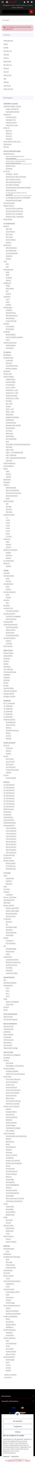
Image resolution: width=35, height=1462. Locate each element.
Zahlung (30, 5)
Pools (7, 1340)
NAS (5, 980)
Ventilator (9, 1149)
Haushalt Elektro (9, 688)
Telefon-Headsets (11, 1122)
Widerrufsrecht (8, 89)
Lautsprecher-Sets (11, 965)
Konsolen (6, 600)
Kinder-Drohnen (11, 1267)
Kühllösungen (8, 307)
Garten (6, 1204)
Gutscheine (7, 1377)
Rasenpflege (9, 1209)
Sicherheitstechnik (11, 1171)
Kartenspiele (10, 1335)
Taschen (8, 736)
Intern (8, 299)
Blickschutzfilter (11, 863)
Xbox (7, 603)
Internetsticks (10, 1114)
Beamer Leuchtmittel (12, 908)
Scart (7, 441)
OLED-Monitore (8, 817)
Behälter (8, 1139)
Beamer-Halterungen (12, 911)
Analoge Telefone (11, 1112)
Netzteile (6, 323)
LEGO (7, 1251)
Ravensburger (10, 1359)
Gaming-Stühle (8, 622)
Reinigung (9, 168)
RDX (7, 504)
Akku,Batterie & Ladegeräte (12, 1055)
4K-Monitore (7, 812)
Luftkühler (9, 310)
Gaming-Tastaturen (10, 592)
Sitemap (6, 82)
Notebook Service (9, 154)
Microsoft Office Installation (14, 208)
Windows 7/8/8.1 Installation (15, 216)
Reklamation (20, 7)
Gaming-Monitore (9, 825)
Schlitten (8, 1300)
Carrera (8, 1365)
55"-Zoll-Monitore (9, 804)
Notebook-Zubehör (9, 719)
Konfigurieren (18, 1426)
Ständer (8, 733)
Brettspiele (9, 1332)
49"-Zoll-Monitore (9, 801)
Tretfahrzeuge (10, 1303)
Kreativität (7, 1273)
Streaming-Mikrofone (12, 635)
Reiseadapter (10, 436)
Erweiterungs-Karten (10, 342)
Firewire (8, 406)
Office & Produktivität (12, 490)
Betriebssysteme (11, 487)
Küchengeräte (10, 1182)
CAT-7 (7, 993)
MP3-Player (7, 902)
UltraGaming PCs (11, 117)
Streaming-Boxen (11, 932)
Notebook (7, 680)
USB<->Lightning (11, 455)
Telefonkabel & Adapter (13, 1128)
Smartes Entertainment (13, 1090)
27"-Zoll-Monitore (9, 787)
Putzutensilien (10, 1168)
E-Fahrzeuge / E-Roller (13, 1292)
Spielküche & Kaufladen (13, 1313)
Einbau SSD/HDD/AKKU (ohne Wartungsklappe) (15, 157)
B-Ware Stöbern (8, 653)
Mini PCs (6, 147)
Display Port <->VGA (12, 393)
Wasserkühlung (10, 313)
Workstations (8, 144)
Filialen (13, 5)
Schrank (8, 1223)
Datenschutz (15, 1456)
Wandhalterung (11, 869)
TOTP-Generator (9, 1040)
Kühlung (8, 727)
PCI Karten (9, 431)
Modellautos (7, 1254)
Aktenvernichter (9, 1026)
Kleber (8, 1144)
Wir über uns (24, 5)
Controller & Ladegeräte (13, 616)
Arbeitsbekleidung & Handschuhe (16, 1136)
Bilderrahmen (10, 1228)
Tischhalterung (10, 866)
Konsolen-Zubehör (9, 613)
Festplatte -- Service (12, 174)
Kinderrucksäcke (11, 1351)
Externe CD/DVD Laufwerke (14, 337)
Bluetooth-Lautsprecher (13, 962)
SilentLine (9, 136)
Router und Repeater (12, 1001)
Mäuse (6, 468)
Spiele (8, 498)
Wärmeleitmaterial (11, 315)
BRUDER (8, 1370)
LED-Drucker (10, 764)
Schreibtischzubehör (12, 611)
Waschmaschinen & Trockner (15, 1198)
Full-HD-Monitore (9, 806)
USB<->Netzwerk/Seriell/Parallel (16, 458)
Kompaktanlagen (11, 949)
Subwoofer (9, 970)
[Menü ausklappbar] (2, 1)
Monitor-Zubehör (9, 860)
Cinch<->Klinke (10, 387)
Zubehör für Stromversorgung (15, 1074)
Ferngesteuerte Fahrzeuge (12, 1257)
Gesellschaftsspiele (10, 1330)
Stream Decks (10, 632)
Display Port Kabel (11, 395)
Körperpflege (10, 1179)
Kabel (7, 471)
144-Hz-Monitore (11, 828)
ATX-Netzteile (10, 326)
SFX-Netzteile (10, 329)
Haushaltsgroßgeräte (12, 1185)
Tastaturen (7, 539)
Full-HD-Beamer (11, 943)
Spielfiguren (9, 1327)
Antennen (9, 921)
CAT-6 (7, 991)
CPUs (5, 261)
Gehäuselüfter (10, 318)
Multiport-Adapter (11, 368)
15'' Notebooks (8, 708)
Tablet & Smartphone (10, 691)
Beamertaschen (11, 916)
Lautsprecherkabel (11, 973)
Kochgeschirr (10, 1158)
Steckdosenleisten (9, 514)
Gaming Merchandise (12, 112)
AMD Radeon (10, 288)
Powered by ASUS (11, 122)
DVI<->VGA (9, 403)
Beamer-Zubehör (9, 905)
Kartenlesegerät (9, 466)
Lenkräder (9, 643)
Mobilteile (9, 1120)
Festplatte (7, 677)
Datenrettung (8, 219)
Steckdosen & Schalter (13, 1103)
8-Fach (8, 533)
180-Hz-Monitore (11, 836)
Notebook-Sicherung (12, 730)
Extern (8, 302)
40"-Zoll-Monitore (9, 795)
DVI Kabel (9, 401)
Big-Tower (9, 229)
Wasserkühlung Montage (13, 200)
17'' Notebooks (8, 714)
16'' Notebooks (8, 711)
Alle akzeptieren (18, 1421)
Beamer (6, 938)
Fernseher (7, 889)
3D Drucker (9, 748)
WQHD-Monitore (9, 809)
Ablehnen (18, 1432)
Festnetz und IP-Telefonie (11, 1106)
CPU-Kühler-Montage (12, 185)
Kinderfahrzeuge (9, 1289)
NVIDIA (8, 286)
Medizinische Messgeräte (14, 1163)
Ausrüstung (9, 1063)
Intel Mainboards (11, 250)
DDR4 (7, 272)
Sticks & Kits (9, 1004)
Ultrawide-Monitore (10, 822)
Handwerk (7, 1057)
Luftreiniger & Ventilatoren (14, 1201)
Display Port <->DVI (12, 390)
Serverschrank (8, 1016)
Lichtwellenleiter (11, 422)
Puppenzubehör (11, 1324)
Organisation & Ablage (11, 1048)
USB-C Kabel (10, 449)
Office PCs (7, 128)
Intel (7, 267)
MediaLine (9, 139)
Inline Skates (10, 1349)
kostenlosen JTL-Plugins (14, 1460)
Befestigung (7, 355)
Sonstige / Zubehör (9, 696)
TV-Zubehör (7, 919)
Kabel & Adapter (9, 376)
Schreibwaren (8, 1045)
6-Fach (8, 531)
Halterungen (10, 935)
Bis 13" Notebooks (9, 703)
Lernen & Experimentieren (12, 1305)
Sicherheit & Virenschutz (13, 493)
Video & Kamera (9, 1236)
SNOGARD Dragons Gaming (12, 106)
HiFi (5, 946)
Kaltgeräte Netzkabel (12, 417)
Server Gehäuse (11, 240)
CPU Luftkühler (8, 669)
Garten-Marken (10, 1212)
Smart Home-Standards (13, 1079)
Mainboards (7, 245)
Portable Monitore (9, 855)
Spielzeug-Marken (9, 1357)
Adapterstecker (10, 379)
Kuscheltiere (10, 1322)
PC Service (7, 171)
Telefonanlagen (10, 1125)
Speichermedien (9, 501)
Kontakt (18, 5)
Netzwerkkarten (11, 345)
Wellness (8, 1187)
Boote (7, 1259)
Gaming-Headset (9, 576)
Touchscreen (8, 858)
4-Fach (8, 525)
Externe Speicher (11, 619)
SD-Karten (9, 509)
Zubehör (8, 242)
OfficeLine (9, 133)
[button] (24, 2)
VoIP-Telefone (10, 1130)
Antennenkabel (10, 382)
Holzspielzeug (8, 1270)
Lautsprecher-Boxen (12, 959)
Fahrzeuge (9, 1262)
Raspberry (9, 256)
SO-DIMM (9, 277)
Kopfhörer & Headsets (10, 550)
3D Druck (6, 745)
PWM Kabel (9, 433)
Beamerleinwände (11, 913)
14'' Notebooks (8, 706)
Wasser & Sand (10, 1354)
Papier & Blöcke (8, 1034)
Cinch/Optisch (10, 385)
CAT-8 (7, 996)
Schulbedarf (7, 1037)
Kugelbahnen (10, 1284)
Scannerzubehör (11, 778)
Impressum (6, 1456)
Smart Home (7, 1076)
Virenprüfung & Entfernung (14, 211)
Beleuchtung (10, 1098)
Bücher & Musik (8, 1275)
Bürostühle (9, 1220)
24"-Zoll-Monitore (9, 785)
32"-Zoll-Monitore (9, 790)
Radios (8, 954)
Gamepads (7, 371)
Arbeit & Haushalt (9, 1133)
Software (6, 485)
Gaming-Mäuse (8, 584)
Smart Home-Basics (12, 1082)
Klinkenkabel (10, 420)
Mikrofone (9, 884)
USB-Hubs (9, 363)
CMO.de (27, 1460)
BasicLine (9, 130)
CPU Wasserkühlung (10, 672)
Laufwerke (7, 332)
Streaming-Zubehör (12, 627)
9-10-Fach (9, 536)
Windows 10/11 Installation (14, 214)
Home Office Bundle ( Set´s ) (12, 141)
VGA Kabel (9, 460)
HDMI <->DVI (10, 409)
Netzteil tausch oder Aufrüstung (16, 176)
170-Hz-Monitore (11, 833)
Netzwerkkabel (10, 428)
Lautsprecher (10, 878)
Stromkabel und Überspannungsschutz (18, 444)
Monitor (6, 683)
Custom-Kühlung (11, 321)
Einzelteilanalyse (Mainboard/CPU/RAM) (18, 187)
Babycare (9, 1177)
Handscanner (8, 374)
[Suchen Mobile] (15, 12)
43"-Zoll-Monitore (9, 798)
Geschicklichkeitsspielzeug (12, 1281)
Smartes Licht (10, 1084)
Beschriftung (8, 1042)
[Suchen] (31, 12)
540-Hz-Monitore (11, 852)
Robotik (8, 1308)
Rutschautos (10, 1297)
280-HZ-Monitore (11, 844)
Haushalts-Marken (11, 1190)
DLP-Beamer (9, 940)
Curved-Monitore (9, 820)
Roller (7, 1294)
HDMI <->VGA (10, 412)
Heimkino (6, 892)
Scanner (6, 775)
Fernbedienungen (11, 927)
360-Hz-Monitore (11, 847)
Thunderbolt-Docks (12, 366)
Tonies (8, 1278)
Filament (8, 751)
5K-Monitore (7, 814)
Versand (14, 7)
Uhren (8, 1233)
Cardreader (9, 360)
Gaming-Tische (8, 608)
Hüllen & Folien (10, 725)
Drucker (6, 685)
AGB (5, 78)
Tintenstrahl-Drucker (12, 770)
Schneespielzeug (11, 1343)
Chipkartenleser (9, 1029)
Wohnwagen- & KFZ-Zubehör (15, 1066)
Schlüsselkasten (11, 1147)
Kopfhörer (9, 555)
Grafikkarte (7, 674)
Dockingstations (11, 722)
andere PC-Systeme (10, 1374)
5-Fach (8, 528)
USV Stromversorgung (10, 1019)
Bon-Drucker (10, 759)
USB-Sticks (9, 512)
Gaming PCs (7, 114)
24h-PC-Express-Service (13, 179)
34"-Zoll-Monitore (9, 793)
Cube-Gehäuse (10, 231)
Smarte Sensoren (11, 1095)
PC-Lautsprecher (9, 560)
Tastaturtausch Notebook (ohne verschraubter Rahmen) (15, 162)
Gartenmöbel (10, 1206)
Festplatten (7, 296)
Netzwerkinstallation (10, 983)
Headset (8, 552)
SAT (7, 924)
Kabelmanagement (9, 463)
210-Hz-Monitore (11, 839)
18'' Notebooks (8, 717)
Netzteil (6, 664)
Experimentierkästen (12, 1311)
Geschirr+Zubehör (11, 1155)
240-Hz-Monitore (11, 841)
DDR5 (7, 275)
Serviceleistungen (9, 203)
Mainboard (7, 666)
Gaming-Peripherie (9, 638)
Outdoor (6, 1060)
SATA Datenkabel (11, 439)
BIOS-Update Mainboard (13, 182)
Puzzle (8, 1286)
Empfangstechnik (9, 900)
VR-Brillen (7, 605)
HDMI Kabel (9, 414)
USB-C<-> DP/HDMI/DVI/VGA (14, 452)
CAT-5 (7, 988)
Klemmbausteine (9, 1248)
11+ (7, 517)
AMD (7, 264)
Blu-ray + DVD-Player (10, 897)
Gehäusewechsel (11, 190)
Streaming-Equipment (10, 624)
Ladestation (7, 1032)
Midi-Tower (9, 234)
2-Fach (8, 520)
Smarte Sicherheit (11, 1087)
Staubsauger (10, 1195)
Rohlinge (8, 506)
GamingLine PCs (11, 120)
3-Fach (8, 523)
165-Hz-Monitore (11, 831)
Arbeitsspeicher (8, 269)
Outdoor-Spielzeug (9, 1338)
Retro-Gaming (8, 646)
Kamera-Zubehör (11, 1241)
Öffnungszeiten (6, 5)
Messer (8, 1166)
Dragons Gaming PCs (12, 109)
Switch (6, 1010)
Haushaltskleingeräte (12, 1193)
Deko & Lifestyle (8, 1225)
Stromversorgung (9, 1068)
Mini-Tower (9, 237)
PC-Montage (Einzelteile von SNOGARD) (18, 197)
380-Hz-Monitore (11, 850)
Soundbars (9, 894)
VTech (8, 1362)
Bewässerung (10, 1214)
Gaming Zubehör (9, 693)
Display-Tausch (10, 166)
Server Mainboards (12, 253)
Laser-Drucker (10, 761)
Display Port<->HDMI (12, 398)
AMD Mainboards (11, 248)
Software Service (9, 206)
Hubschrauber (10, 1265)
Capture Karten (10, 630)
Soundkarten (10, 348)
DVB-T (5, 886)
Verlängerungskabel (12, 1071)
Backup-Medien (11, 334)
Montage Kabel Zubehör (13, 425)
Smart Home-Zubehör (12, 1093)
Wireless (8, 474)
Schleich (8, 1368)
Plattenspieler (10, 951)
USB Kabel (9, 447)
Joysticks (8, 641)
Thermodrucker (10, 767)
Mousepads (7, 479)
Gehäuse (6, 226)
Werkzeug (9, 1152)
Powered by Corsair (12, 125)
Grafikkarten (7, 283)
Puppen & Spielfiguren (11, 1316)
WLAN (5, 999)
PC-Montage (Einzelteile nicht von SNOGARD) (16, 194)
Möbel (5, 1217)
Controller (7, 573)
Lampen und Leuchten (13, 1160)
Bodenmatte (9, 1231)
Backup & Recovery (12, 496)
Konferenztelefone (11, 1117)
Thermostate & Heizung (13, 1101)
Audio (5, 875)
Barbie (8, 1319)
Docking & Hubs (8, 357)
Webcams (7, 563)
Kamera (8, 1239)
